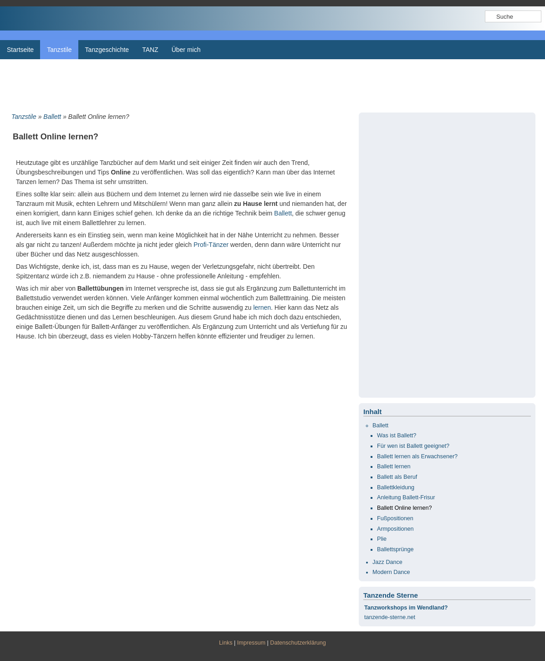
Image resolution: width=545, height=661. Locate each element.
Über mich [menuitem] (186, 49)
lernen (262, 307)
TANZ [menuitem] (150, 49)
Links (225, 643)
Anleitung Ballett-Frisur (406, 497)
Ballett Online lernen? (404, 508)
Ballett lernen (394, 466)
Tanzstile (23, 116)
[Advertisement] (272, 84)
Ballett (52, 116)
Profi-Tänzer (211, 244)
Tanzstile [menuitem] (59, 49)
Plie (382, 539)
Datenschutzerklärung (298, 643)
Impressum (251, 643)
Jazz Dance (387, 562)
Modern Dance (391, 572)
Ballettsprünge (395, 549)
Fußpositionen (395, 518)
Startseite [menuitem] (20, 49)
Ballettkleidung (395, 487)
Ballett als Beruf (397, 477)
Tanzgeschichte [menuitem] (107, 49)
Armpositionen (395, 529)
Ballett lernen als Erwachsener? (417, 456)
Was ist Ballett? (396, 435)
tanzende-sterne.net (389, 617)
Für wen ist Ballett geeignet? (413, 446)
